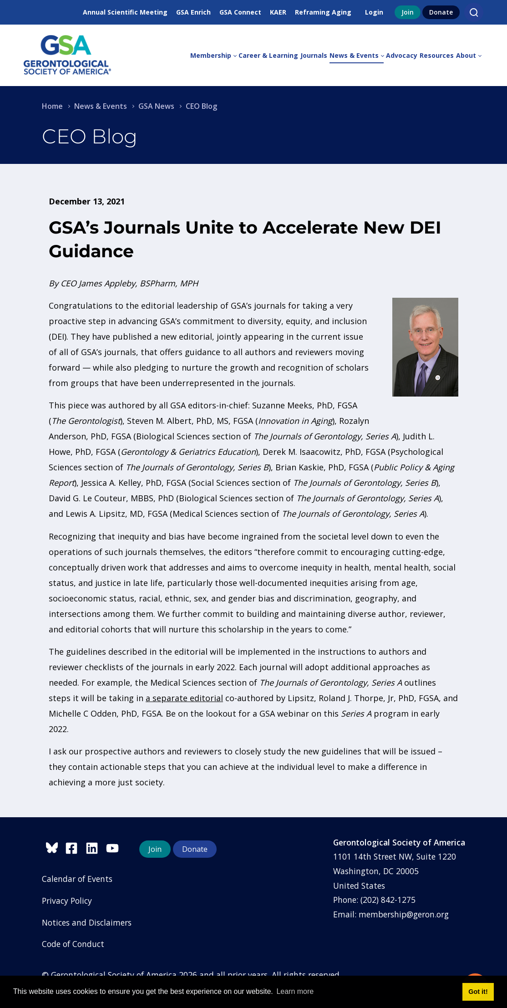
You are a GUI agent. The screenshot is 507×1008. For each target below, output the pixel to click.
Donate (441, 12)
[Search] (473, 12)
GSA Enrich (193, 12)
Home (52, 106)
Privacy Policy (67, 900)
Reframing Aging (323, 12)
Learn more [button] (295, 991)
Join (407, 12)
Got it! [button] (477, 991)
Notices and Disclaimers (87, 922)
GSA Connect (240, 12)
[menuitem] (214, 55)
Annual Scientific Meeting (125, 12)
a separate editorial (184, 697)
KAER (278, 12)
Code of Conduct (73, 943)
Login (374, 12)
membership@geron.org (404, 914)
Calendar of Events (77, 878)
